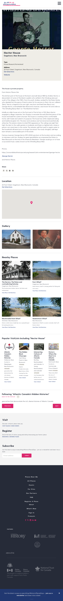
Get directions (9, 71)
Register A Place (31, 501)
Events (31, 485)
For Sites (31, 489)
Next (57, 406)
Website (7, 75)
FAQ (31, 497)
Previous (7, 406)
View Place (5, 292)
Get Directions (12, 292)
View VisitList (7, 381)
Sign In (31, 513)
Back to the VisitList (11, 396)
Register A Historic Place (10, 436)
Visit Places (6, 425)
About (31, 504)
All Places (31, 481)
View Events (15, 425)
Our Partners (31, 493)
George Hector (7, 156)
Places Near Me (31, 477)
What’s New (31, 508)
